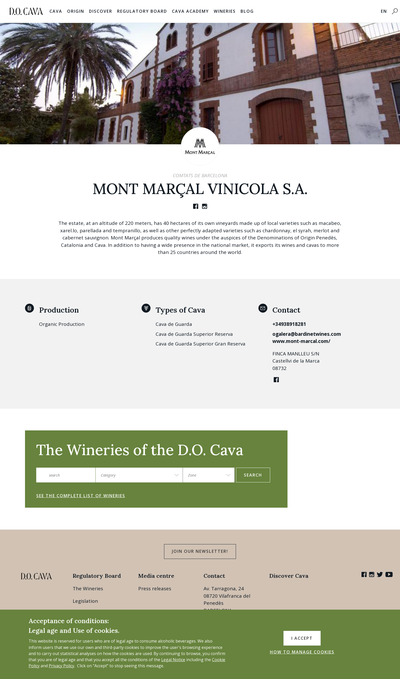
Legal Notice (173, 659)
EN (384, 11)
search (253, 475)
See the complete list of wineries (80, 495)
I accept (302, 638)
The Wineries (88, 588)
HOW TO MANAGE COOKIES (302, 652)
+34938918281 (289, 324)
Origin (75, 11)
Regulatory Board (142, 11)
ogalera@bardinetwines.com (306, 334)
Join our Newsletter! (200, 551)
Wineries (225, 11)
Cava (55, 11)
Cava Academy (190, 11)
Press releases (154, 588)
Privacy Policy (61, 666)
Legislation (85, 601)
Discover (100, 11)
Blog (247, 11)
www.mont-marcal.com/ (301, 341)
